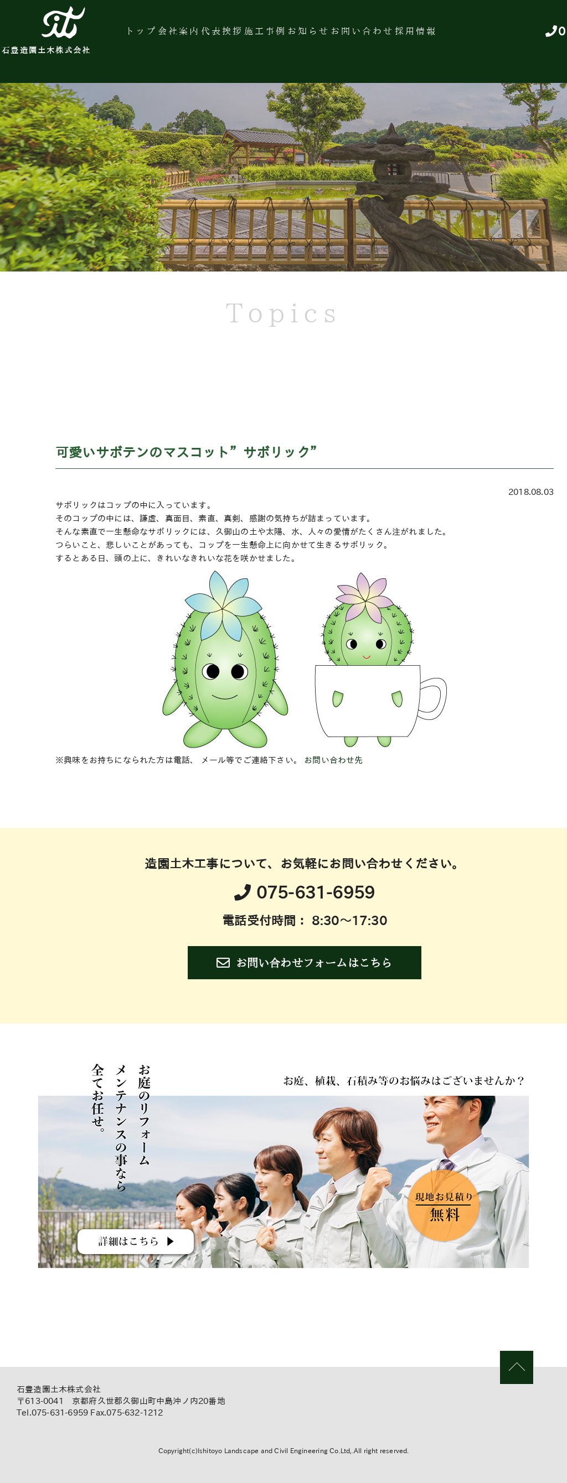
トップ (159, 35)
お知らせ (371, 35)
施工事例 (316, 35)
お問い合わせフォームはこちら (304, 962)
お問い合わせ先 (333, 760)
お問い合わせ (436, 35)
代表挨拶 (262, 35)
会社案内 (207, 35)
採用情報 (501, 35)
